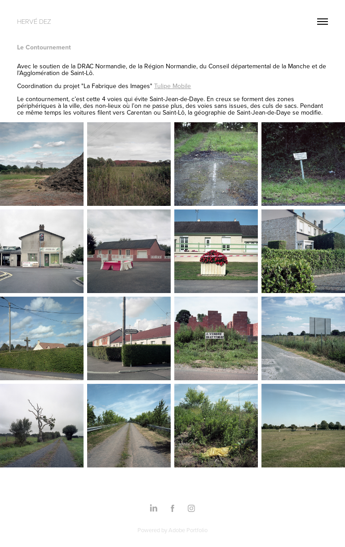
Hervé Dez (34, 21)
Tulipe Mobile (172, 85)
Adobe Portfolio (188, 530)
